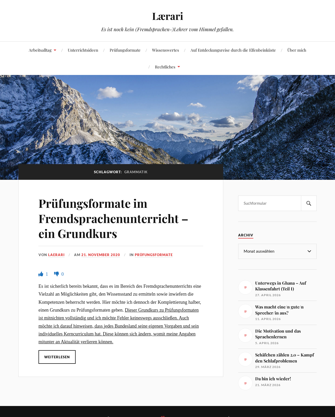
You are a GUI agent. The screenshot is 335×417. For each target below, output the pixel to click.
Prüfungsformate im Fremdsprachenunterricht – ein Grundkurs (113, 218)
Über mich (296, 50)
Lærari (167, 16)
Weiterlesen (57, 357)
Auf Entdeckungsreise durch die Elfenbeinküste (233, 50)
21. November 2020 (100, 255)
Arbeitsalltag (40, 50)
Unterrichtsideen (83, 50)
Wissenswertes (165, 50)
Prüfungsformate (125, 50)
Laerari (56, 255)
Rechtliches (165, 66)
